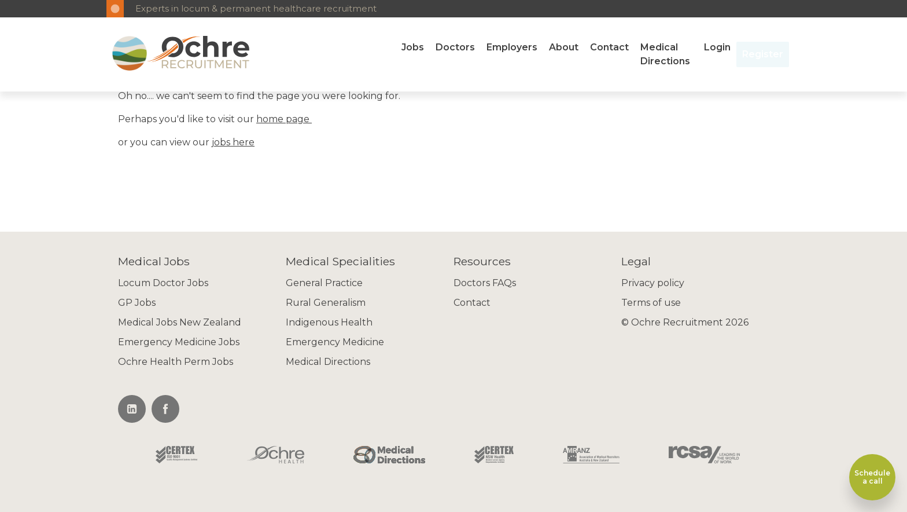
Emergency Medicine (335, 342)
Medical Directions (665, 54)
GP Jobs (137, 302)
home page (284, 119)
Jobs (412, 47)
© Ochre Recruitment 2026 (685, 322)
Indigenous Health (329, 322)
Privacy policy (652, 282)
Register (762, 54)
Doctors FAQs (485, 282)
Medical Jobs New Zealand (179, 322)
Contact (609, 47)
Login (717, 47)
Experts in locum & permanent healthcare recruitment (256, 8)
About (563, 47)
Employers (511, 47)
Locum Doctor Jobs (163, 282)
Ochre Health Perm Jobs (175, 361)
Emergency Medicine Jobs (178, 342)
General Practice (324, 282)
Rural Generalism (326, 302)
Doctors (455, 47)
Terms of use (651, 302)
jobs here (233, 142)
